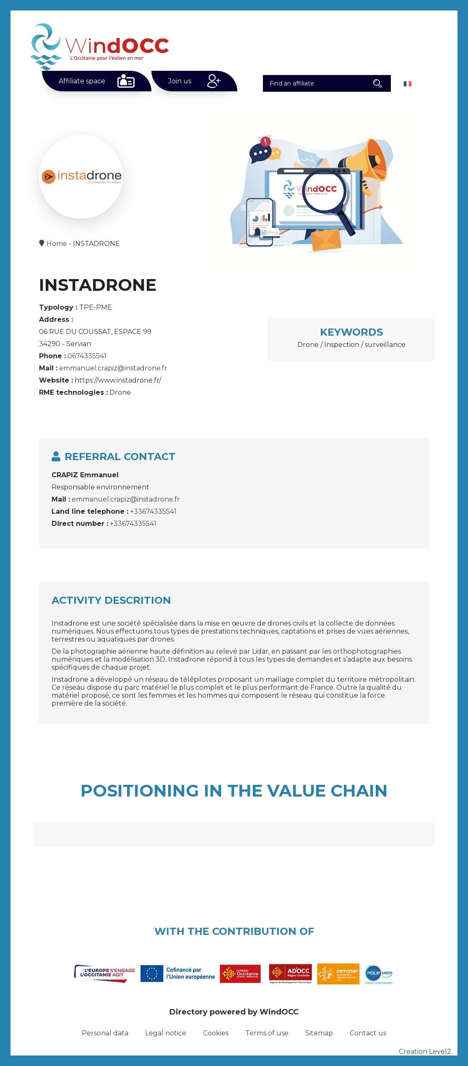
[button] (377, 83)
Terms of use (267, 1033)
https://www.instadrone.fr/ (118, 380)
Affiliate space (82, 81)
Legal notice (165, 1033)
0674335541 (87, 356)
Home (57, 244)
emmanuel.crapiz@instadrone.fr (113, 368)
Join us (179, 81)
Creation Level (425, 1052)
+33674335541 (153, 511)
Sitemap (319, 1033)
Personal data (105, 1033)
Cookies (216, 1033)
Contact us (368, 1033)
